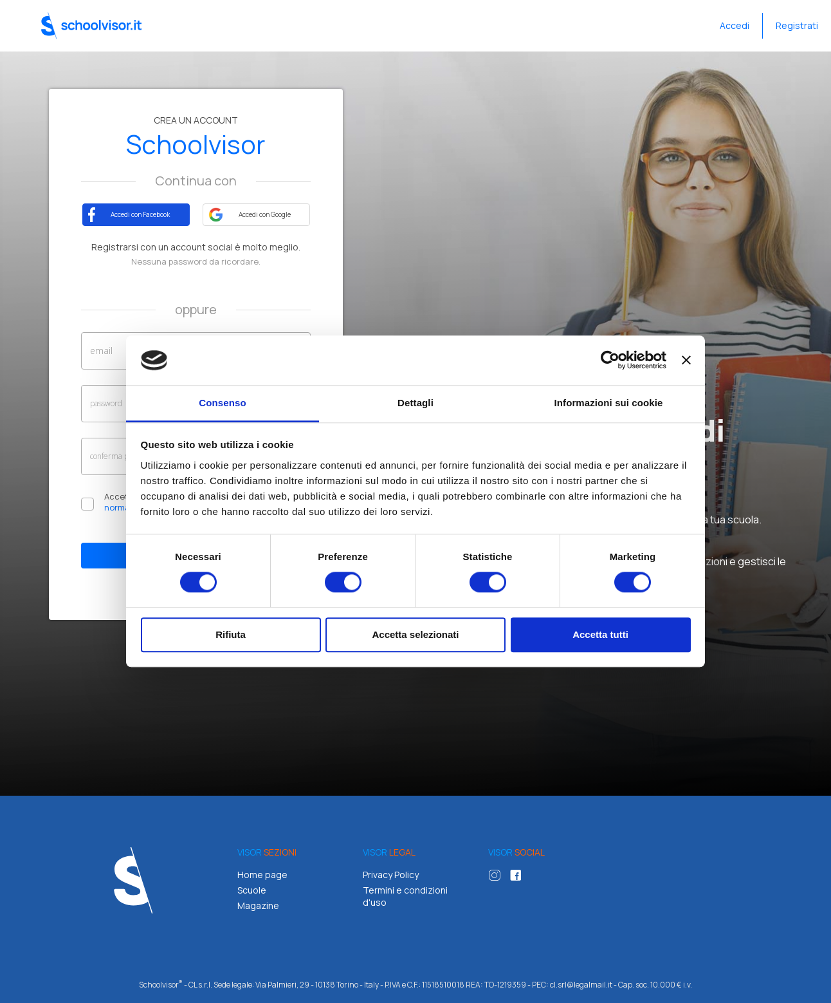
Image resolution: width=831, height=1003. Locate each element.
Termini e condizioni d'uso (405, 896)
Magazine (258, 905)
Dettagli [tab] (415, 402)
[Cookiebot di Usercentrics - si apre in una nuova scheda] (610, 360)
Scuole (251, 890)
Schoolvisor (91, 26)
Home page (262, 874)
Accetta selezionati (415, 634)
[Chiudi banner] (686, 360)
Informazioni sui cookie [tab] (608, 402)
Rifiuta (230, 634)
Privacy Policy (391, 874)
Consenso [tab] (222, 402)
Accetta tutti (600, 634)
